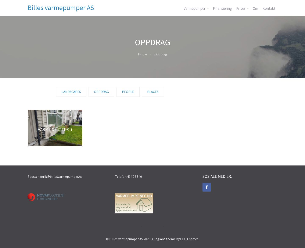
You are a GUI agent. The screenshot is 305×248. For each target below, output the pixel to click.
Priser (240, 8)
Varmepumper (194, 8)
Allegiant (158, 239)
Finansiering (222, 8)
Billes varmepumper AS (61, 7)
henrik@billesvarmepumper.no (60, 176)
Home (142, 54)
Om (255, 8)
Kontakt (268, 8)
